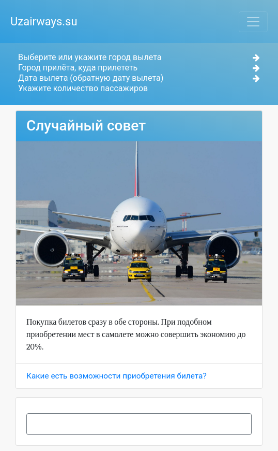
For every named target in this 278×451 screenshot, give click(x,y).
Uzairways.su (44, 21)
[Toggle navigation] (253, 21)
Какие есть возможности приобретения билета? (116, 376)
